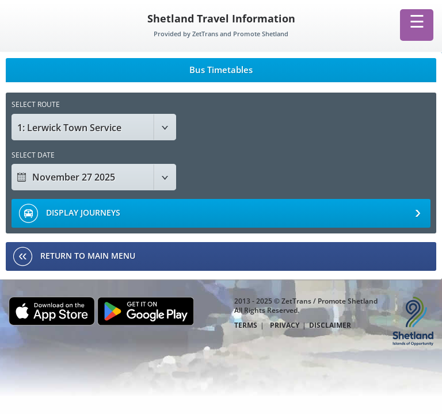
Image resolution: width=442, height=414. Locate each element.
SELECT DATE (33, 155)
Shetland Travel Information (221, 18)
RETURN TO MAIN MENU (74, 256)
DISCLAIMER (330, 325)
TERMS (245, 325)
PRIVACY (284, 325)
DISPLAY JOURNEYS (219, 213)
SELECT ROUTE (36, 104)
